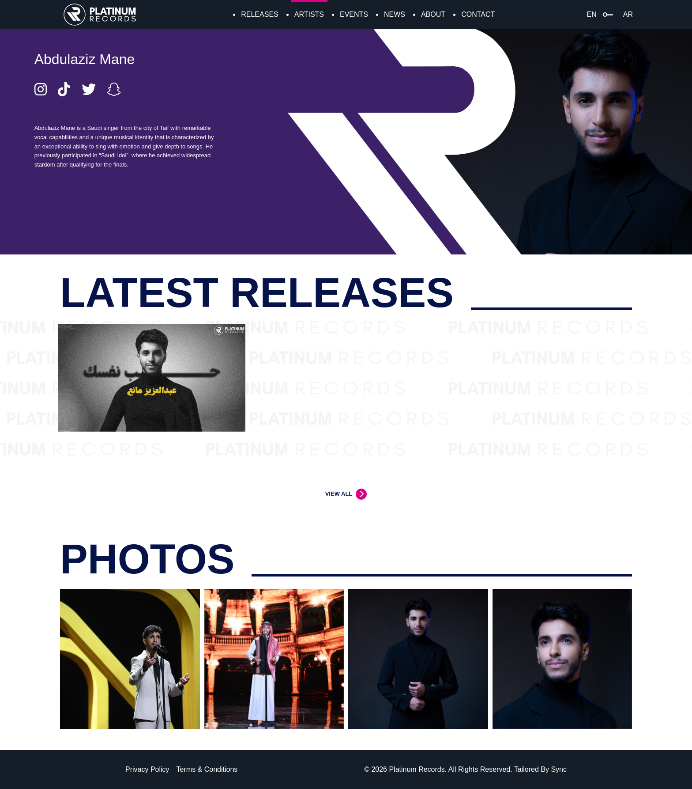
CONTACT (478, 14)
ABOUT (433, 14)
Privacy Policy (147, 769)
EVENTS (354, 14)
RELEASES (259, 14)
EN (592, 14)
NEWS (394, 14)
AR (628, 14)
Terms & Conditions (207, 769)
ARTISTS (309, 14)
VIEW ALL (339, 493)
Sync (559, 769)
